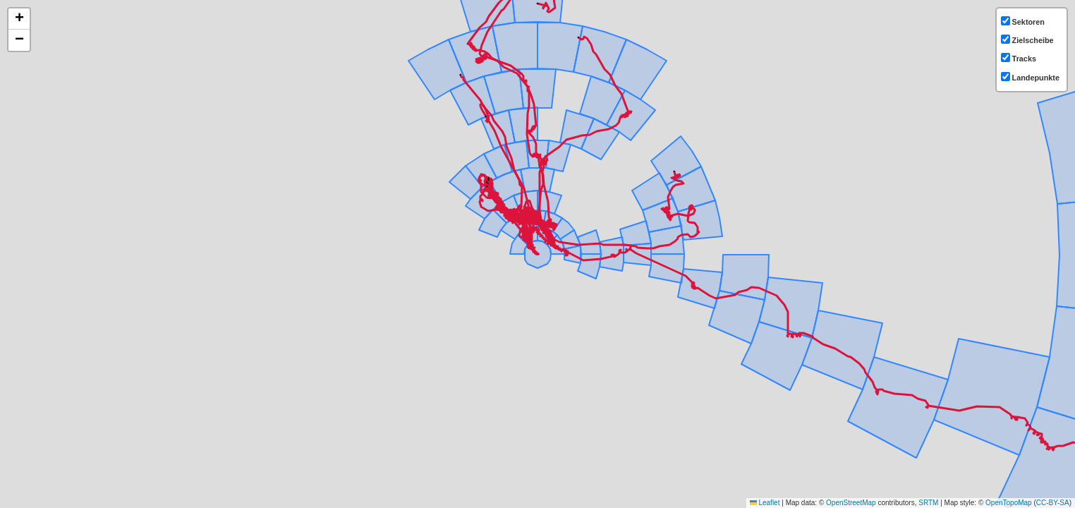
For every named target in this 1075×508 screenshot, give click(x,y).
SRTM (928, 503)
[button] (19, 19)
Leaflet (765, 503)
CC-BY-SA (1052, 503)
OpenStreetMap (851, 503)
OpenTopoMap (1008, 503)
